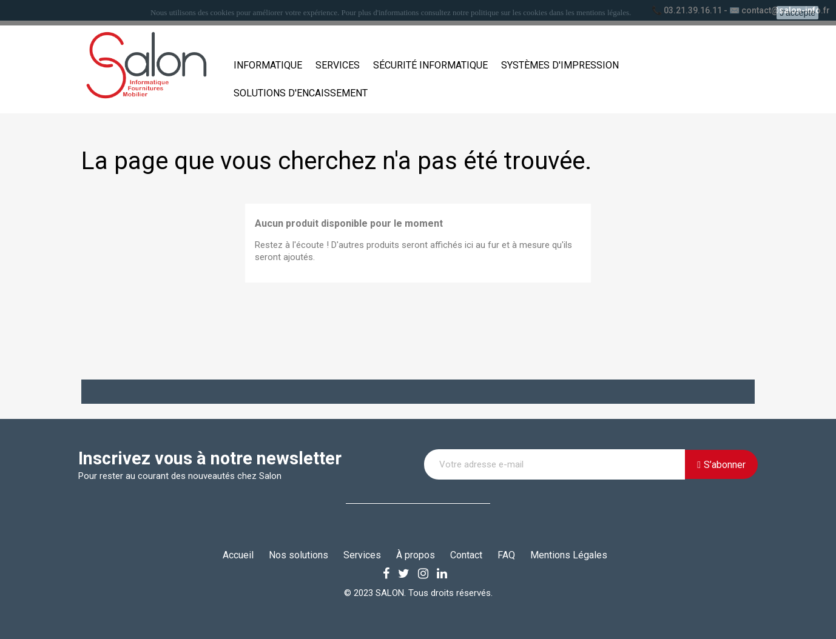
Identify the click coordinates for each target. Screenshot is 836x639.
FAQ (506, 555)
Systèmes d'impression (560, 65)
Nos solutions (298, 555)
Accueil (238, 555)
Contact (466, 555)
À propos (415, 555)
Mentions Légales (568, 555)
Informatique (268, 65)
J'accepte (797, 13)
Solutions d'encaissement (301, 93)
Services (337, 65)
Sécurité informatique (430, 65)
